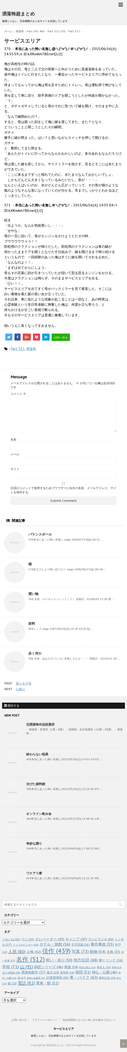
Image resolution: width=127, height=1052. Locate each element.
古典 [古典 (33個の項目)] (113, 952)
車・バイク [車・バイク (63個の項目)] (84, 977)
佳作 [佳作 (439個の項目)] (56, 951)
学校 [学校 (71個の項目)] (10, 966)
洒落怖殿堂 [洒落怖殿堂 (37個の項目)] (33, 972)
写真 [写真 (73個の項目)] (80, 951)
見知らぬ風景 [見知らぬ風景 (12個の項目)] (36, 977)
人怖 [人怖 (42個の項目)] (33, 951)
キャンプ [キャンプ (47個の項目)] (76, 939)
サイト (14, 469)
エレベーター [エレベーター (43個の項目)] (49, 939)
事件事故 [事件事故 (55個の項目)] (102, 944)
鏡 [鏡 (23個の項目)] (12, 983)
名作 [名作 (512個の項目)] (30, 959)
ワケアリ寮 (34, 873)
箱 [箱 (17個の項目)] (22, 977)
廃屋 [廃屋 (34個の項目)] (71, 967)
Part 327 (17, 349)
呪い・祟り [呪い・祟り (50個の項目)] (59, 960)
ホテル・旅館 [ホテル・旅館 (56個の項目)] (54, 944)
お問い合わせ (19, 1019)
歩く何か (35, 653)
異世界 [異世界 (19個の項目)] (67, 972)
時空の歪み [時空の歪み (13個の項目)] (87, 967)
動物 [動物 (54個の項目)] (98, 951)
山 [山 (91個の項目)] (26, 967)
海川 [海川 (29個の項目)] (52, 972)
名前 (13, 439)
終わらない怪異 (37, 754)
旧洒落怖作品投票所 (40, 724)
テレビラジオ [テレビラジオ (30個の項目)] (101, 939)
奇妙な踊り (34, 843)
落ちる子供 (23, 684)
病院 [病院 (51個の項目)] (83, 972)
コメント (18, 394)
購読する (11, 705)
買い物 (33, 594)
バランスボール (40, 534)
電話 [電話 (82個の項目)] (26, 983)
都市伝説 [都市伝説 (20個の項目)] (107, 978)
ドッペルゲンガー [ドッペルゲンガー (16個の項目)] (25, 944)
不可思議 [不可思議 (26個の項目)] (80, 944)
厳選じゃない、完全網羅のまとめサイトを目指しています (63, 1035)
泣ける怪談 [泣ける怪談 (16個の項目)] (11, 972)
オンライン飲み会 (38, 814)
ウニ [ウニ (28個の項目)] (27, 939)
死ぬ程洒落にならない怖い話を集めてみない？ (89, 1019)
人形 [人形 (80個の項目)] (16, 951)
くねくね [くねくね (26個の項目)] (11, 939)
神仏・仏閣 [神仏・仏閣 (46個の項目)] (104, 972)
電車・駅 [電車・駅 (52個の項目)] (47, 983)
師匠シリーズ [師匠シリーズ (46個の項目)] (48, 966)
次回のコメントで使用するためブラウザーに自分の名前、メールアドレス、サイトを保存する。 (63, 490)
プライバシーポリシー (44, 1019)
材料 (31, 623)
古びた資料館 (35, 784)
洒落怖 (31, 349)
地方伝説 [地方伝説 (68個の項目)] (85, 960)
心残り (20, 689)
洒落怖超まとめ (18, 14)
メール (14, 454)
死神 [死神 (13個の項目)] (117, 967)
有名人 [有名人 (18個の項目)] (104, 967)
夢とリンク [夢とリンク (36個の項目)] (111, 960)
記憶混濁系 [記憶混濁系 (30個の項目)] (57, 978)
